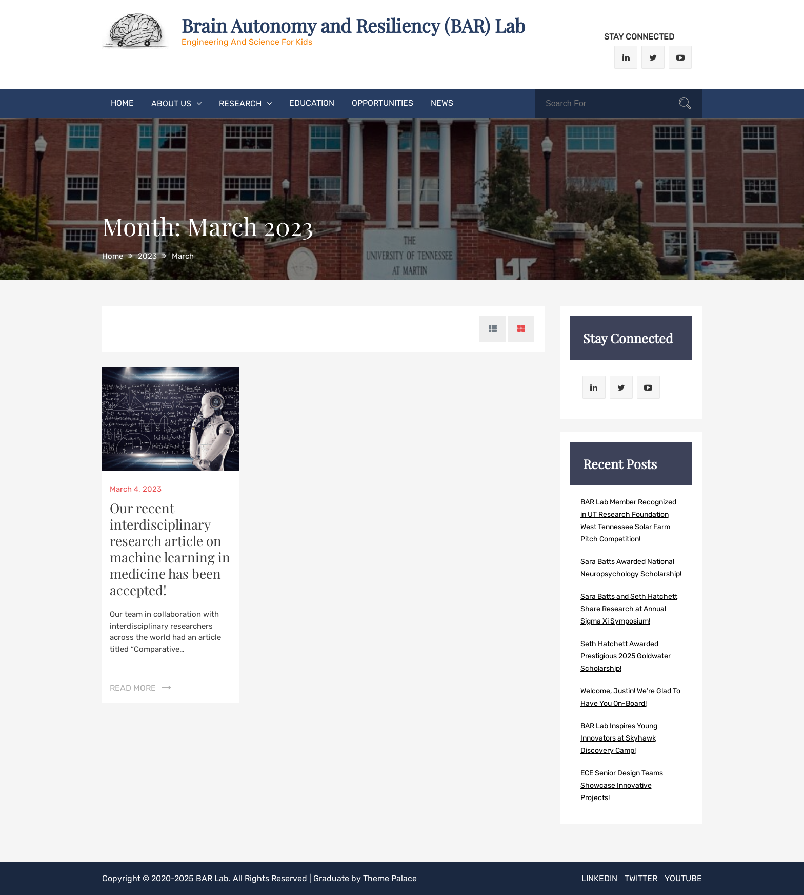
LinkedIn (599, 878)
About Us (171, 103)
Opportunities (382, 103)
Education (311, 103)
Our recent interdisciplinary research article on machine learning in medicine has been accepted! (170, 549)
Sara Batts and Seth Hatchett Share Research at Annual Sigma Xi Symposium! (628, 609)
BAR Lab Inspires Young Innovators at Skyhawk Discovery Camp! (618, 738)
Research (240, 103)
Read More (133, 688)
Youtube (683, 878)
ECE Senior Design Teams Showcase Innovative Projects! (621, 785)
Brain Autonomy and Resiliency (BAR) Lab (353, 25)
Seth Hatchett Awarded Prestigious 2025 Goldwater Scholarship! (625, 656)
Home (122, 103)
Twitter (641, 878)
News (442, 103)
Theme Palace (390, 878)
